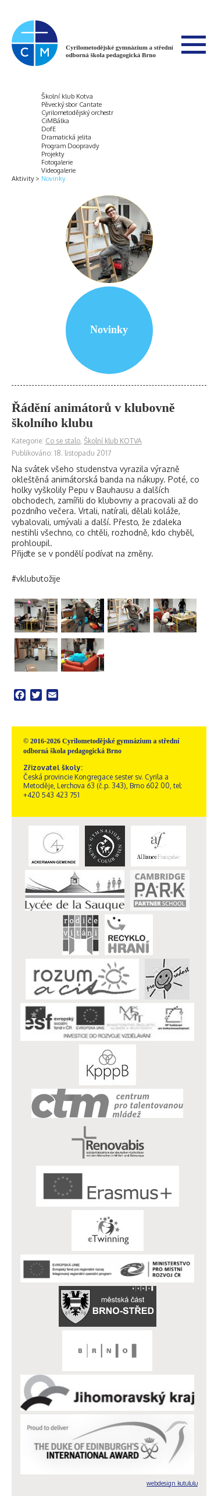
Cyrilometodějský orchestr (77, 113)
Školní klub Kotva (67, 96)
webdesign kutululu (172, 1483)
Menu (193, 44)
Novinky (53, 178)
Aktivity (23, 178)
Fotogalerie (57, 162)
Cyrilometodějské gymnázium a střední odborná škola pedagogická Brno (119, 51)
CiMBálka (55, 121)
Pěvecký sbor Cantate (71, 104)
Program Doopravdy (70, 146)
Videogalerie (58, 170)
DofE (48, 129)
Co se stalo (62, 440)
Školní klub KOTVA (113, 440)
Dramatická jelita (66, 137)
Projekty (52, 154)
